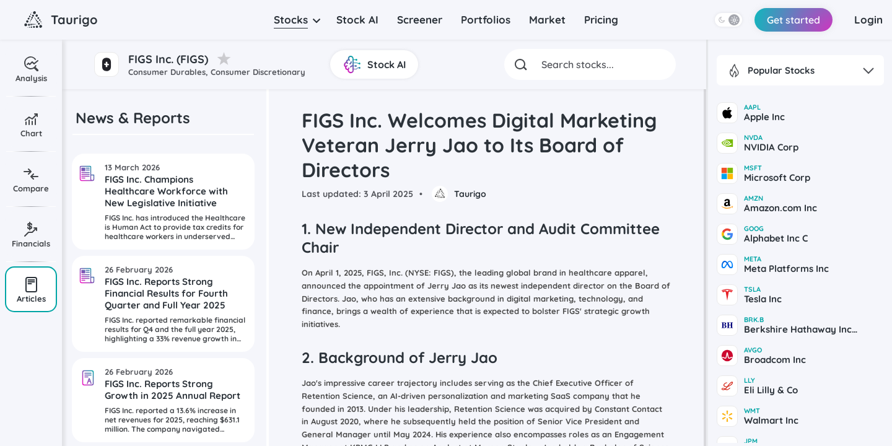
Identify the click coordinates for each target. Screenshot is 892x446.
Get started (793, 20)
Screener (419, 19)
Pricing (601, 19)
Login (868, 19)
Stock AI (357, 19)
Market (547, 19)
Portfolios (485, 19)
